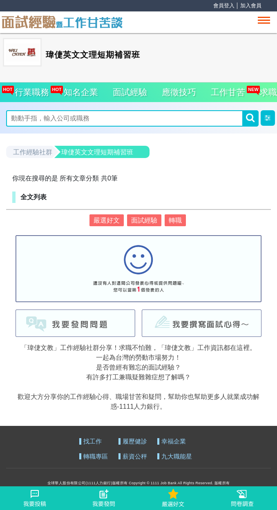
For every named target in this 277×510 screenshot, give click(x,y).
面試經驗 (130, 92)
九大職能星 (176, 457)
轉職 (175, 220)
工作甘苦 (228, 92)
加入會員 (250, 5)
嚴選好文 (107, 220)
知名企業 (78, 89)
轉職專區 (95, 457)
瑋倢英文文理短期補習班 (97, 152)
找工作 (92, 442)
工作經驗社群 (32, 152)
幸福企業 (173, 442)
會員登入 (224, 5)
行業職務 (30, 89)
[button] (268, 118)
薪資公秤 (135, 457)
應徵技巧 (179, 92)
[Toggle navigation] (264, 20)
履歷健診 (135, 442)
